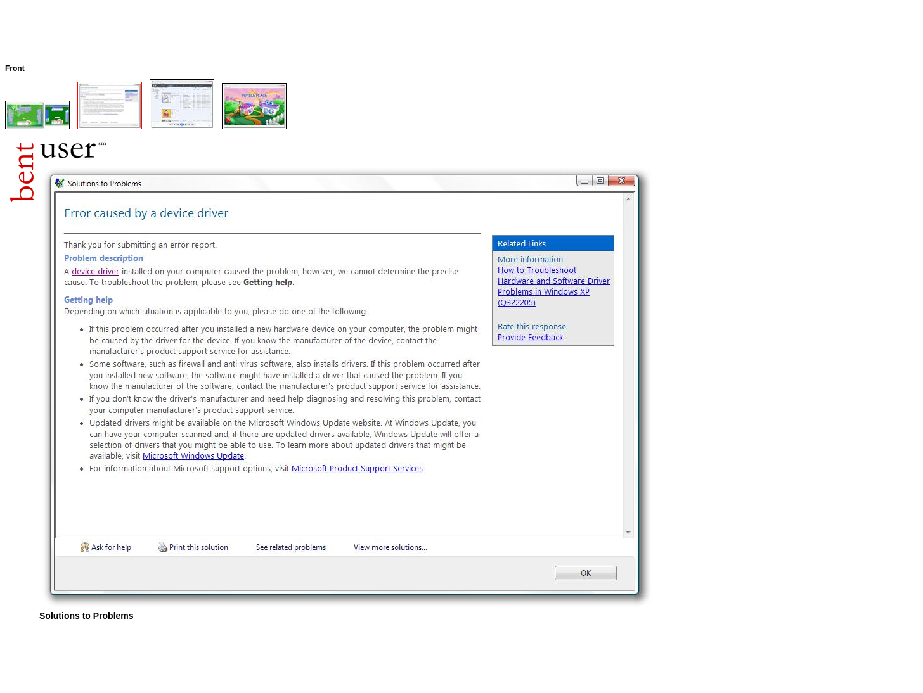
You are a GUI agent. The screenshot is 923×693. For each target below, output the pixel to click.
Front (15, 68)
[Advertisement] (236, 33)
